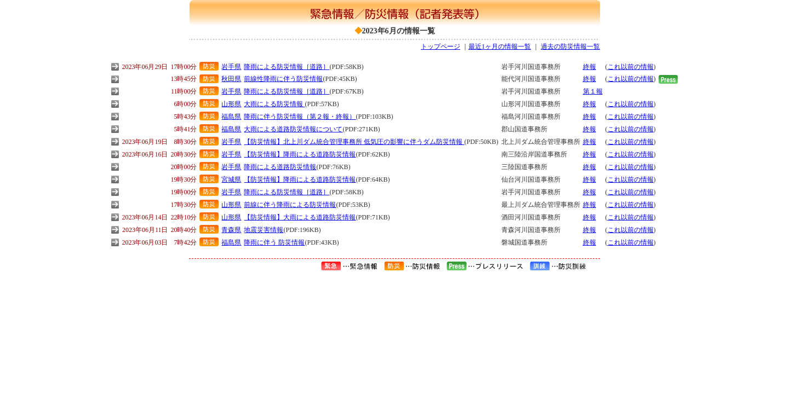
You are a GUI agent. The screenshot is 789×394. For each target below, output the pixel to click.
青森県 (231, 230)
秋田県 (231, 79)
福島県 (231, 116)
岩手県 (231, 67)
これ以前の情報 (631, 67)
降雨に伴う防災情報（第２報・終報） (300, 116)
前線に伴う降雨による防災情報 (290, 204)
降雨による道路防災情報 (280, 167)
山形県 (231, 104)
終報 (589, 67)
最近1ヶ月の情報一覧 (499, 46)
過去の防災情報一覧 (570, 46)
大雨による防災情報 (274, 104)
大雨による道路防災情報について (293, 129)
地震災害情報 (263, 230)
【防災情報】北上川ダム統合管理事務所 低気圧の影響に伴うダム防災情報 (354, 142)
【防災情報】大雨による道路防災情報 (300, 217)
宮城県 (231, 179)
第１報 (593, 91)
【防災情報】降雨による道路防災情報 (300, 154)
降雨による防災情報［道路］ (286, 67)
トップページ (440, 46)
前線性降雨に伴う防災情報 (283, 79)
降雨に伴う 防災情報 (274, 242)
